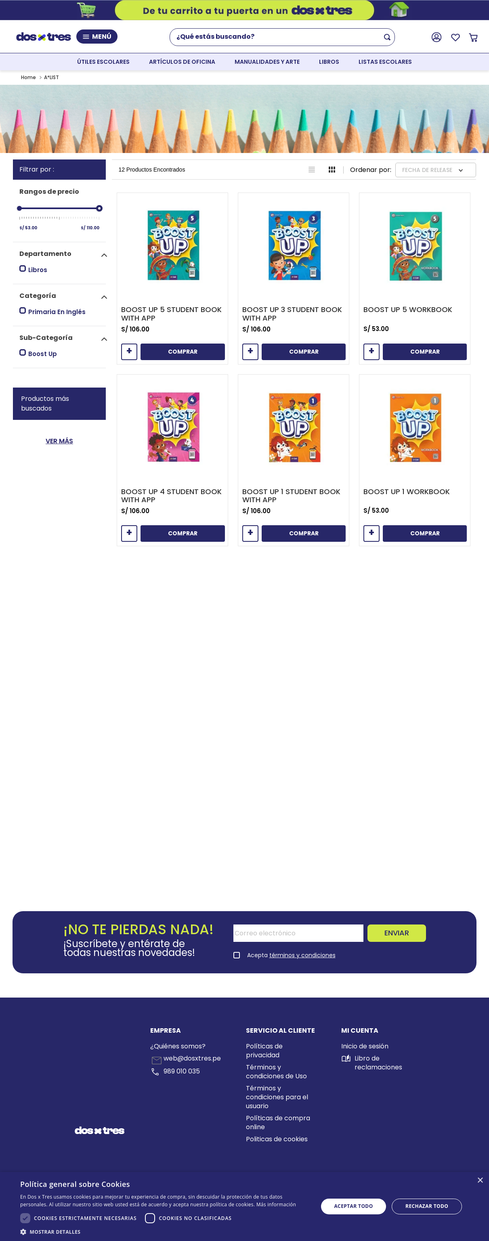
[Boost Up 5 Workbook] (414, 279)
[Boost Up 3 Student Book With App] (293, 279)
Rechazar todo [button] (426, 1206)
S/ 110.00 (90, 228)
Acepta (291, 955)
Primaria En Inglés (57, 312)
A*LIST (51, 77)
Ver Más (59, 441)
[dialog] (244, 1206)
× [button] (480, 1181)
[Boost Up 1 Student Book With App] (293, 460)
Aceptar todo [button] (353, 1206)
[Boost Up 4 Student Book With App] (172, 460)
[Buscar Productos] (389, 37)
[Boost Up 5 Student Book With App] (172, 279)
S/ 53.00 (28, 228)
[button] (62, 254)
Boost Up (42, 354)
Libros (37, 270)
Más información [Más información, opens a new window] (276, 1204)
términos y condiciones (302, 955)
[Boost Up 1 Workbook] (414, 460)
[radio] (312, 169)
